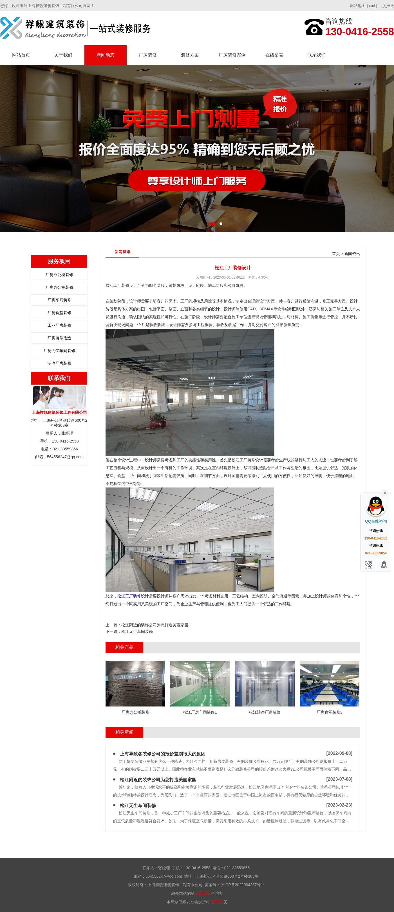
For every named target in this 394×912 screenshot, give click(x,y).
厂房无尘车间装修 (59, 350)
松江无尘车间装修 (137, 631)
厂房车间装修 (59, 300)
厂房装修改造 (59, 338)
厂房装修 (148, 55)
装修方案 (190, 55)
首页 (336, 254)
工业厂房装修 (59, 325)
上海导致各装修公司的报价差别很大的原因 (162, 753)
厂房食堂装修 (59, 312)
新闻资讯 (352, 254)
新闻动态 (106, 55)
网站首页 (21, 55)
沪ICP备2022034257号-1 (242, 884)
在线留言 (274, 55)
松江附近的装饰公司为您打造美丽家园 (154, 625)
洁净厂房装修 (59, 363)
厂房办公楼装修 (59, 274)
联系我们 (317, 55)
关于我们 (63, 55)
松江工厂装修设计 (133, 596)
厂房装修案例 (232, 55)
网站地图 (358, 5)
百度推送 (386, 5)
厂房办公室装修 (59, 287)
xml (372, 5)
